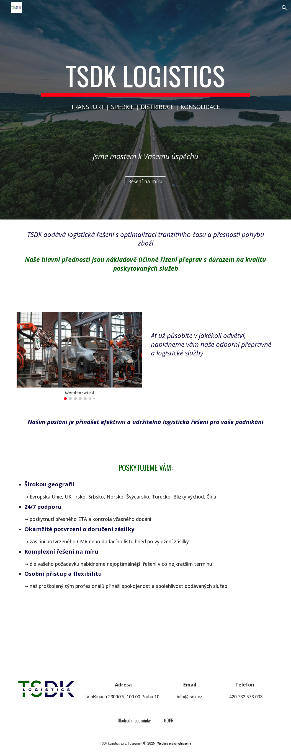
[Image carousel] (79, 356)
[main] (146, 85)
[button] (284, 7)
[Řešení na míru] (145, 181)
